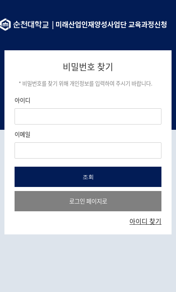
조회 (88, 177)
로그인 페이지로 (88, 201)
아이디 (22, 100)
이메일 (22, 134)
